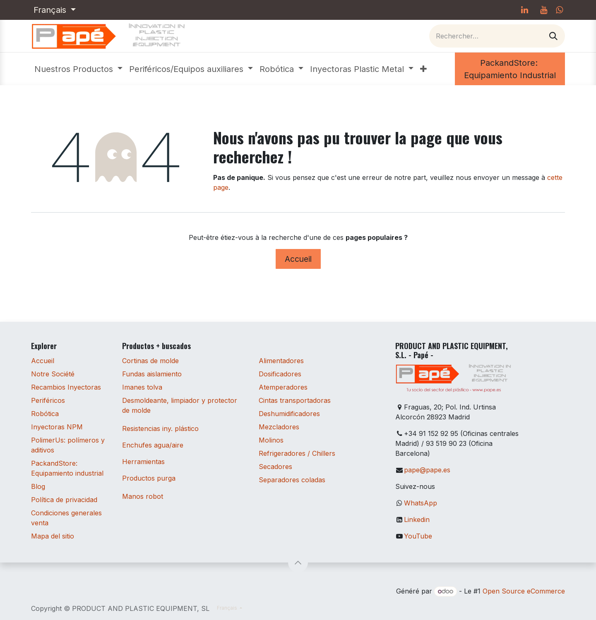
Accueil (298, 259)
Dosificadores (280, 374)
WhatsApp (420, 503)
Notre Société (52, 374)
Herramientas (143, 461)
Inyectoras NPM (57, 427)
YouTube (418, 536)
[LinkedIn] (524, 10)
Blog (38, 486)
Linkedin (417, 519)
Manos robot (142, 496)
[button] (298, 562)
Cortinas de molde (150, 361)
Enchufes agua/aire (152, 445)
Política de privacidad (64, 500)
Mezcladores (279, 427)
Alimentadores (281, 361)
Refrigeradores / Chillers (297, 453)
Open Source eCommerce (524, 591)
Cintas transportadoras (295, 400)
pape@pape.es (427, 470)
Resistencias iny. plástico (160, 428)
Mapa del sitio (52, 536)
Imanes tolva (142, 387)
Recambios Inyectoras (66, 387)
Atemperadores (283, 387)
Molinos (271, 440)
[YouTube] (543, 10)
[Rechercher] (553, 36)
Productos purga (148, 478)
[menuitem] (78, 69)
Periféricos (48, 400)
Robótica (45, 413)
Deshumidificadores (289, 413)
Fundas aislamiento (152, 374)
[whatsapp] (559, 10)
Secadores (275, 466)
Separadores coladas (292, 480)
